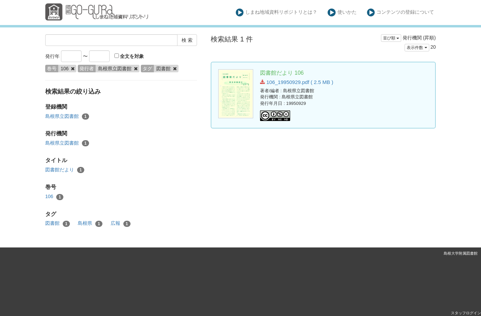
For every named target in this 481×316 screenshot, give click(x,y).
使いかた (342, 12)
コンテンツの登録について (400, 12)
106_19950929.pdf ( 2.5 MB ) (296, 82)
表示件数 (417, 47)
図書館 (57, 223)
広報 (121, 223)
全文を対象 (129, 56)
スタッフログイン (466, 313)
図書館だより (64, 170)
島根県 (90, 223)
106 (54, 197)
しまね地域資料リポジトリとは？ (277, 12)
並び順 (391, 38)
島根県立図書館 (67, 116)
